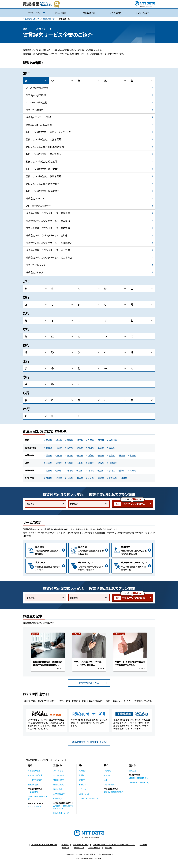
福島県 (112, 447)
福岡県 (49, 478)
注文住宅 (132, 770)
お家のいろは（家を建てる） (139, 782)
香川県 (112, 470)
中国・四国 (29, 470)
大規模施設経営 (59, 794)
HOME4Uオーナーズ (61, 813)
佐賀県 (59, 478)
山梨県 (91, 455)
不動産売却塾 (33, 791)
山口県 (91, 470)
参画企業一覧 (89, 12)
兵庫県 (91, 462)
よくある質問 (115, 12)
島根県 (59, 470)
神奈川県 (113, 440)
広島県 (80, 470)
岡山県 (70, 470)
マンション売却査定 (35, 775)
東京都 (101, 440)
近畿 (27, 462)
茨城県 (49, 440)
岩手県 (70, 447)
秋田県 (91, 447)
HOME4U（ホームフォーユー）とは (44, 844)
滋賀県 (59, 462)
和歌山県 (113, 462)
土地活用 (82, 784)
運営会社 (65, 844)
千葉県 (91, 440)
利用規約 (143, 844)
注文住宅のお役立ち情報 (138, 778)
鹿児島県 (113, 478)
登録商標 (65, 847)
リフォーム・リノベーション (88, 798)
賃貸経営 (82, 770)
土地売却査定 (33, 784)
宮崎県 (101, 478)
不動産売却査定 (34, 770)
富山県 (59, 455)
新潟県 (49, 455)
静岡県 (122, 455)
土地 (105, 780)
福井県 (80, 455)
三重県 (49, 462)
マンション (107, 775)
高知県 (133, 470)
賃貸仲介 (82, 780)
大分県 (91, 478)
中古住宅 (107, 770)
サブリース (82, 789)
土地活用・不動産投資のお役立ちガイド (63, 807)
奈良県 (101, 462)
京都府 (70, 462)
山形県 (101, 447)
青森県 (59, 447)
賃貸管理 (82, 775)
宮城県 (80, 447)
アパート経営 (58, 770)
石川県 (70, 455)
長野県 (101, 455)
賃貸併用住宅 (58, 780)
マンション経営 (58, 775)
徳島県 (101, 470)
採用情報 (108, 847)
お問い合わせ (79, 847)
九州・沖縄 (29, 477)
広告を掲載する (94, 847)
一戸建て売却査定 (35, 780)
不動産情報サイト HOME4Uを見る (89, 742)
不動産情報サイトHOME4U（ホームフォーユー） (46, 760)
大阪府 (80, 462)
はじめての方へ (142, 12)
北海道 (49, 447)
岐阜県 (112, 455)
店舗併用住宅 (58, 784)
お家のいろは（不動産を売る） (37, 797)
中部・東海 (29, 455)
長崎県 (70, 478)
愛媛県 (122, 470)
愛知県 (133, 455)
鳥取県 (49, 470)
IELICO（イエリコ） (34, 806)
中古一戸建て (109, 784)
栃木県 (59, 440)
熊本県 (80, 478)
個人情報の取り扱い (80, 844)
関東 (27, 440)
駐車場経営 (57, 798)
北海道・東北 (30, 447)
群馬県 (70, 440)
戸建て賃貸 (57, 789)
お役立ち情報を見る (89, 683)
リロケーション (84, 794)
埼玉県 (80, 440)
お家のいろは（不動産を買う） (113, 793)
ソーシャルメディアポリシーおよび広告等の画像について (114, 844)
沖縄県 (124, 478)
